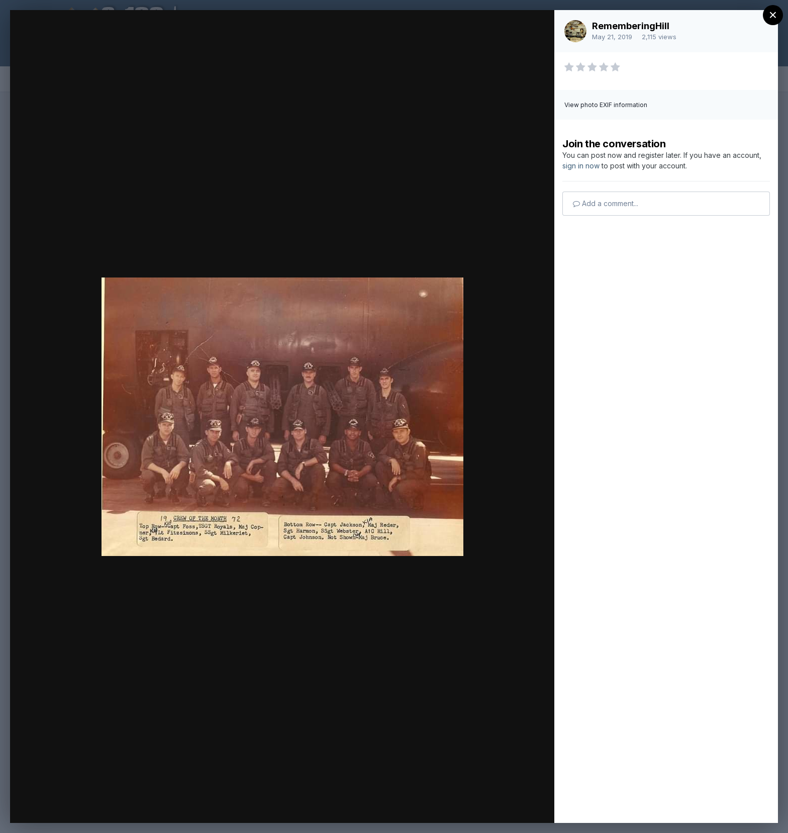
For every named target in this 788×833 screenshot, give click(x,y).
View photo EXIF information (605, 105)
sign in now (581, 165)
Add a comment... (605, 203)
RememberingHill (630, 26)
